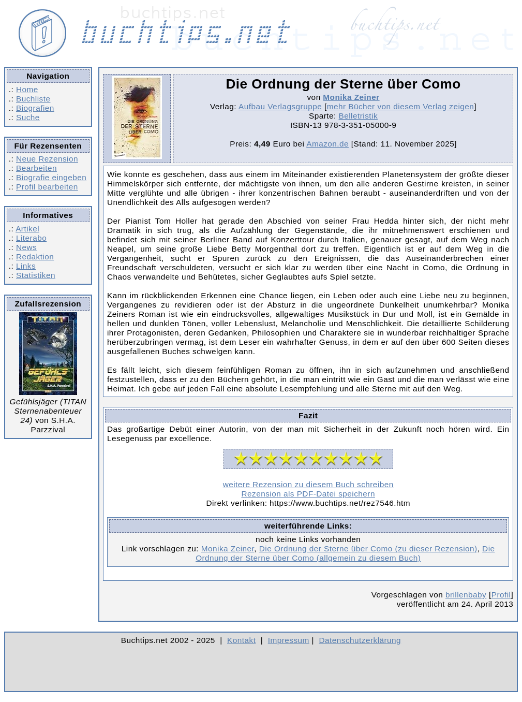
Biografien (35, 108)
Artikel (27, 228)
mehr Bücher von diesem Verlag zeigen (400, 106)
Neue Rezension (47, 158)
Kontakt (241, 640)
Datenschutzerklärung (360, 640)
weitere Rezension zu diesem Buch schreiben (308, 484)
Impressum (288, 640)
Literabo (31, 237)
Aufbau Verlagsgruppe (280, 106)
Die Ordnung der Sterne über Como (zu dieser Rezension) (368, 548)
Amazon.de (327, 143)
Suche (28, 117)
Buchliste (33, 98)
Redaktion (35, 256)
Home (27, 89)
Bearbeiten (36, 168)
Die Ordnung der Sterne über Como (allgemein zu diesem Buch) (345, 553)
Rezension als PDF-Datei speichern (308, 493)
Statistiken (35, 275)
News (26, 247)
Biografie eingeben (51, 177)
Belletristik (358, 115)
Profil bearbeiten (47, 186)
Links (26, 265)
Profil (501, 594)
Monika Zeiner (351, 97)
